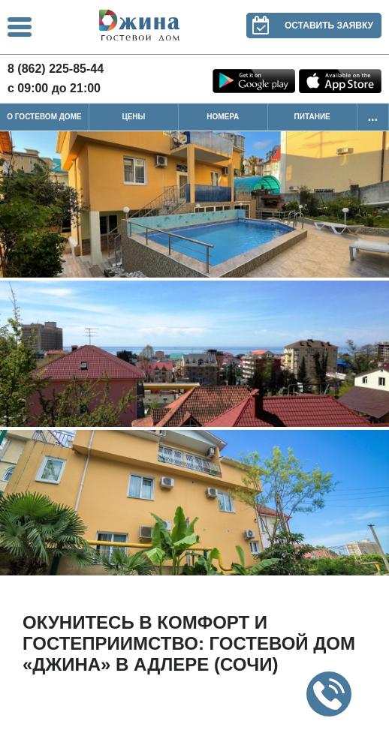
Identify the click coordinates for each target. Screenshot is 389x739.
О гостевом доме (44, 117)
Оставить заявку (309, 25)
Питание (312, 117)
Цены (133, 117)
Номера (223, 117)
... (373, 116)
